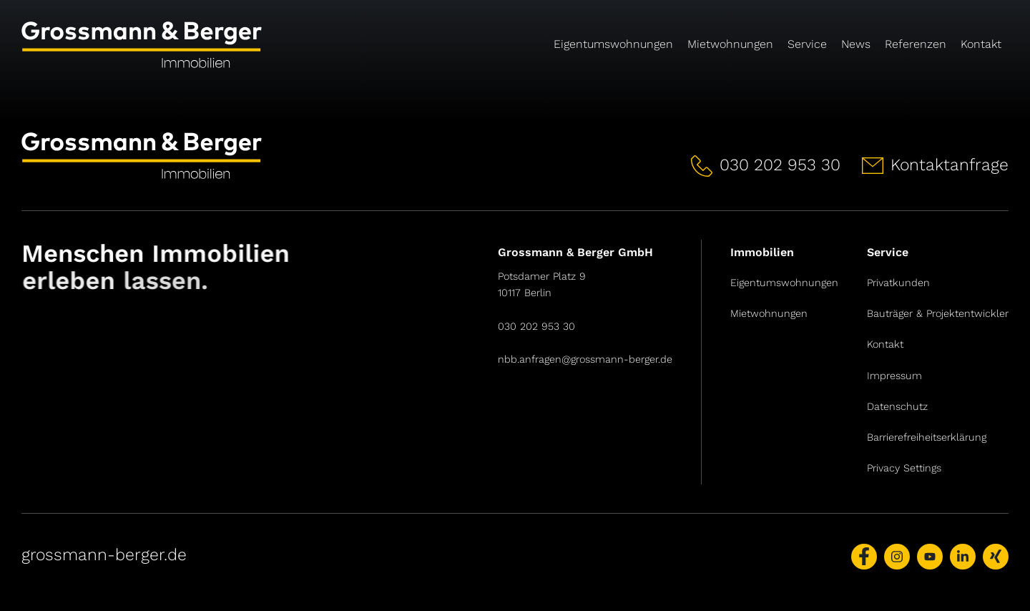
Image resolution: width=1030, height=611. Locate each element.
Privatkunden (898, 282)
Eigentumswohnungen (613, 44)
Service (807, 44)
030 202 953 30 (536, 326)
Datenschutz (897, 406)
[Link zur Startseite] (176, 50)
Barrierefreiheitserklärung (926, 437)
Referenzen (915, 44)
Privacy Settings (904, 468)
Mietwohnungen (730, 44)
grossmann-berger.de (104, 554)
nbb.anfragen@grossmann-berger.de (585, 359)
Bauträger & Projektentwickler (938, 313)
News (855, 44)
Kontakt (981, 44)
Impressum (894, 375)
